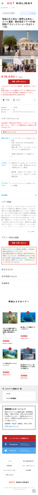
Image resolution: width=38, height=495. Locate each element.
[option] (19, 44)
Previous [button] (0, 65)
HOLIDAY (20, 3)
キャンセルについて (28, 465)
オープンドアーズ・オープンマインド (24, 112)
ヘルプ (9, 461)
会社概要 (28, 470)
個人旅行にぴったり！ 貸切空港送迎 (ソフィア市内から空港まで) (28, 366)
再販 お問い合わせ (19, 81)
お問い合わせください (19, 258)
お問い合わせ (9, 475)
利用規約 (9, 465)
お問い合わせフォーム (12, 426)
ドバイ (13, 7)
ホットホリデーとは (9, 470)
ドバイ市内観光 (31, 13)
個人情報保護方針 (28, 461)
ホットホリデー (4, 7)
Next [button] (37, 65)
